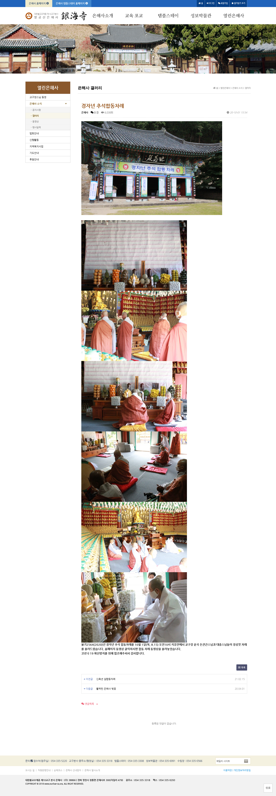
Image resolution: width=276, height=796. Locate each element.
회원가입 (223, 3)
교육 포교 (134, 16)
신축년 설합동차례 (105, 679)
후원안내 (34, 159)
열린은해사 (233, 16)
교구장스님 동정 (38, 97)
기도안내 (34, 152)
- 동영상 (35, 121)
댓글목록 (87, 703)
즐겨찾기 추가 (238, 3)
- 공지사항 (36, 110)
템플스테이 (168, 16)
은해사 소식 (36, 103)
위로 (268, 787)
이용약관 (227, 770)
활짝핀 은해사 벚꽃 (106, 688)
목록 (241, 667)
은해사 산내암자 (73, 770)
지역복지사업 (36, 146)
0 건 (95, 112)
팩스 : (156, 780)
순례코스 (58, 770)
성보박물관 (200, 16)
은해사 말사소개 (92, 770)
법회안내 (34, 133)
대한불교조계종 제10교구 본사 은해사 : (44, 780)
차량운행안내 (44, 770)
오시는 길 (29, 770)
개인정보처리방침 (242, 770)
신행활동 (34, 139)
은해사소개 (102, 16)
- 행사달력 (36, 127)
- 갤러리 (35, 115)
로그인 (210, 3)
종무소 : (130, 780)
